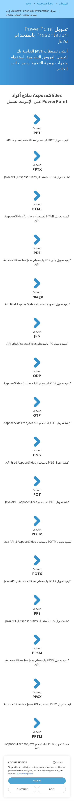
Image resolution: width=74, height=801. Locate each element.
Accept (37, 781)
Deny (51, 789)
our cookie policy (25, 773)
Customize (22, 789)
